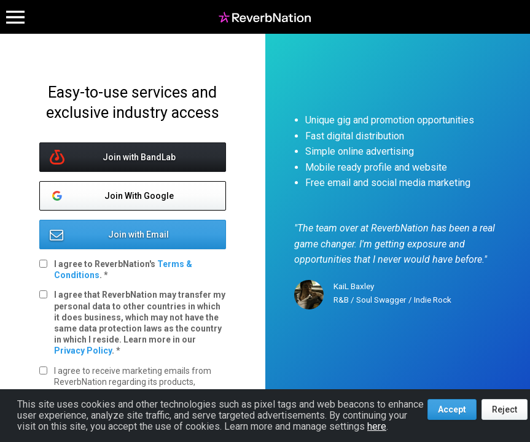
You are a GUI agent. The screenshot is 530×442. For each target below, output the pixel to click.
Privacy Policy (83, 350)
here (376, 426)
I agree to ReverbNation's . (123, 269)
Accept (452, 409)
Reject (504, 409)
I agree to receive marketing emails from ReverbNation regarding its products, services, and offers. (132, 382)
